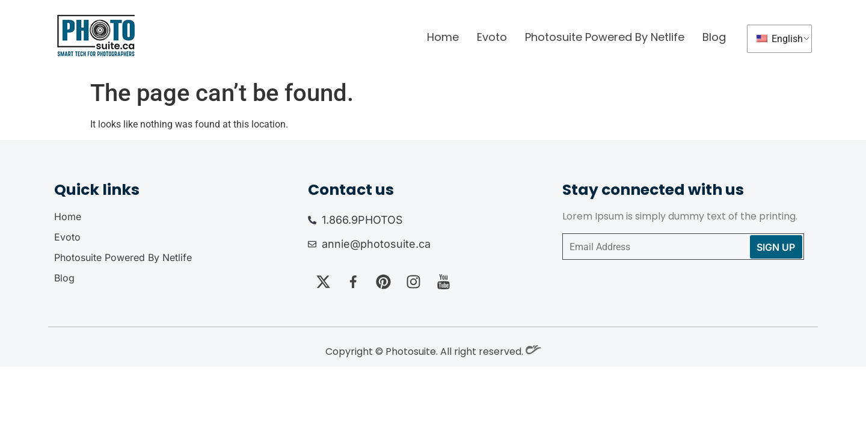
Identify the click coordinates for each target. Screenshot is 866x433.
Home (443, 37)
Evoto (492, 37)
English (780, 39)
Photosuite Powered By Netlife (604, 37)
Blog (714, 37)
